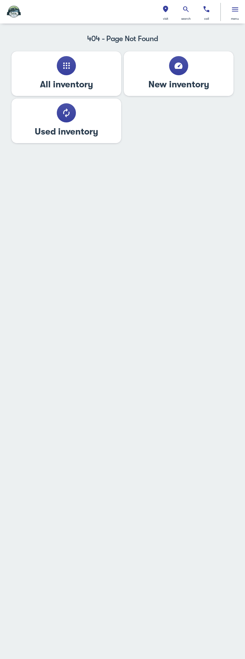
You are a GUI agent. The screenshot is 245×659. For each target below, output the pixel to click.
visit (165, 18)
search (186, 18)
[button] (165, 12)
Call (206, 18)
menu (235, 18)
